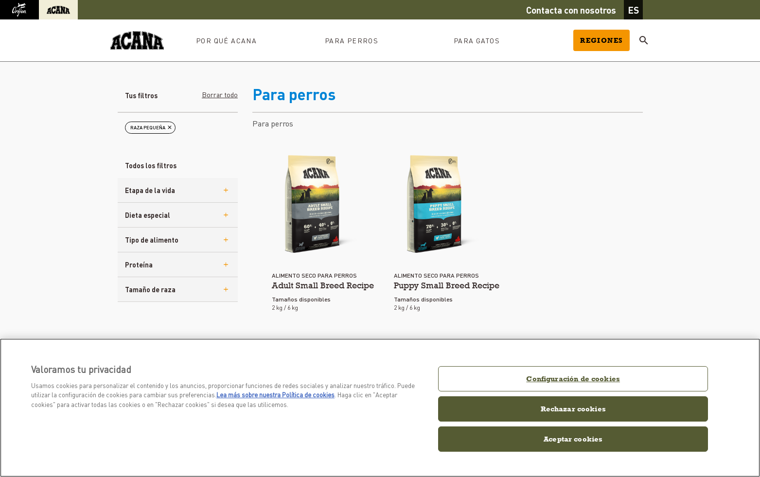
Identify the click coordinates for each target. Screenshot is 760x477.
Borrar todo (220, 94)
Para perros (272, 123)
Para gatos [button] (477, 40)
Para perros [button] (351, 40)
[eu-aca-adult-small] (314, 204)
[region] (380, 407)
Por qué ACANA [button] (226, 40)
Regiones (601, 40)
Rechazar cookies (573, 409)
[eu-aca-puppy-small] (436, 204)
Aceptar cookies (573, 439)
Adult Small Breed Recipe (323, 285)
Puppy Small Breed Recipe (446, 285)
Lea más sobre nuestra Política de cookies (275, 394)
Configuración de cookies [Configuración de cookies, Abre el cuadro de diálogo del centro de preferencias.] (573, 378)
